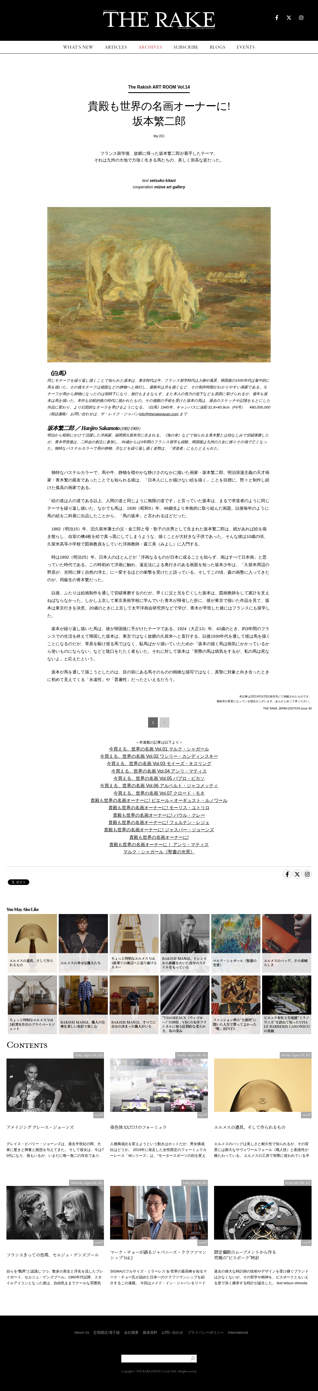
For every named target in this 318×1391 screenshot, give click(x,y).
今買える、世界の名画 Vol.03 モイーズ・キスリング (159, 763)
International (238, 1332)
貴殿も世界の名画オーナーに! (159, 837)
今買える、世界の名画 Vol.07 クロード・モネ (159, 793)
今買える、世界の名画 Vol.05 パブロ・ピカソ (159, 778)
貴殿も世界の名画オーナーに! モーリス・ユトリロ (158, 807)
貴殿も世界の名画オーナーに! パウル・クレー (159, 815)
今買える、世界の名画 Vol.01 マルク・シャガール (159, 748)
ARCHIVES (150, 47)
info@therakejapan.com (159, 414)
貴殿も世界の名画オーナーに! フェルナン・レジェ (158, 822)
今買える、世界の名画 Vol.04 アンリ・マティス (159, 770)
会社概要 (131, 1332)
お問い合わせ (172, 1332)
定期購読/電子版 (106, 1332)
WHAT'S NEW (78, 47)
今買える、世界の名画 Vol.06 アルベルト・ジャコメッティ (159, 785)
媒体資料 (150, 1332)
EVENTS (246, 47)
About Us (81, 1332)
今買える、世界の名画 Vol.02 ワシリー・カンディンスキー (159, 756)
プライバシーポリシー (206, 1332)
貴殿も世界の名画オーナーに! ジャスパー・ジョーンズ (159, 829)
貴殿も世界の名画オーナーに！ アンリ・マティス (159, 844)
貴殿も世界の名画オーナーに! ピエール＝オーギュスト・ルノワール (159, 800)
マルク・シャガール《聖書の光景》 (159, 851)
